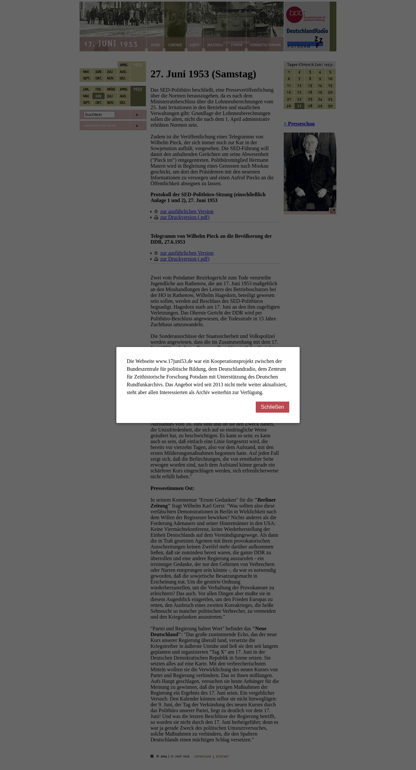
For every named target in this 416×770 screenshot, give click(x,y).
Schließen (275, 407)
